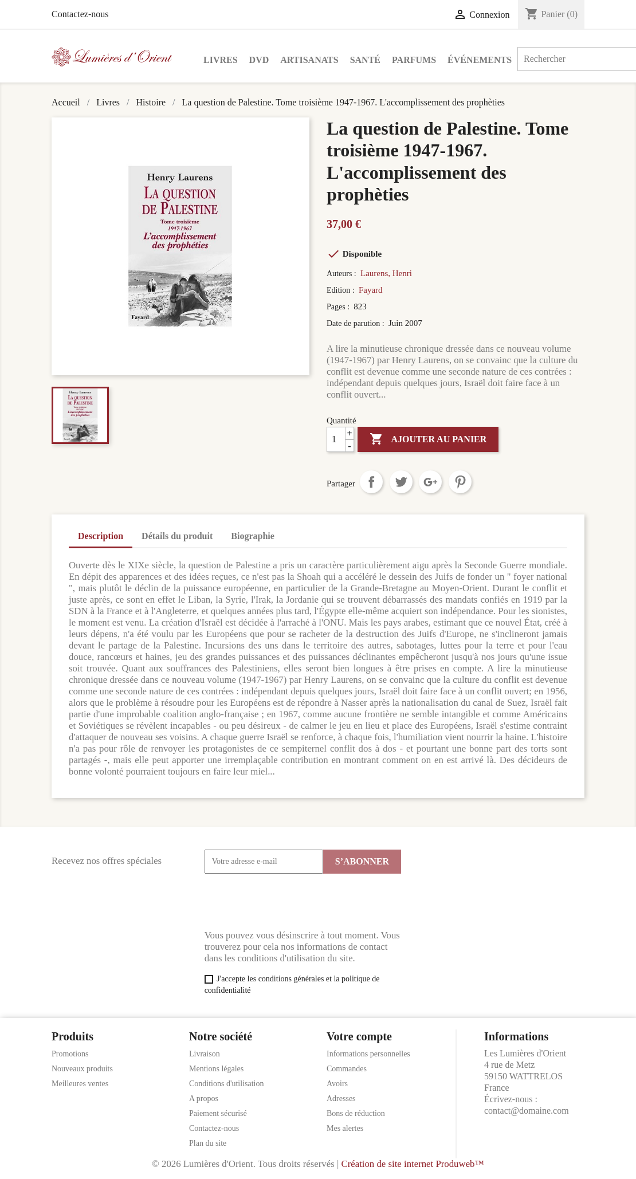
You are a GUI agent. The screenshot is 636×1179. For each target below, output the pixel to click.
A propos (203, 1098)
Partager (371, 481)
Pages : (339, 306)
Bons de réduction (356, 1113)
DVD (259, 60)
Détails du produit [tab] (177, 536)
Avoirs (337, 1083)
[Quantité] (340, 439)
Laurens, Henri (386, 273)
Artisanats (309, 60)
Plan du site (207, 1143)
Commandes (347, 1068)
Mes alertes (345, 1128)
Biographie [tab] (252, 536)
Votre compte (359, 1036)
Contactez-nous (80, 14)
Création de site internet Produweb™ (412, 1163)
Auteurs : (342, 273)
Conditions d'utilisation (226, 1083)
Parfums (414, 60)
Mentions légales (216, 1068)
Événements (479, 60)
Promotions (70, 1054)
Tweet (401, 481)
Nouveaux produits (82, 1068)
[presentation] (292, 901)
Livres (220, 60)
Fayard (371, 289)
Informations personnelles (368, 1054)
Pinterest (460, 481)
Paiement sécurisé (218, 1113)
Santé (365, 60)
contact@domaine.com (526, 1110)
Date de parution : (356, 323)
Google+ (430, 481)
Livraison (204, 1054)
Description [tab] (100, 536)
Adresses (341, 1098)
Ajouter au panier (428, 439)
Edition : (341, 290)
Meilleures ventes (80, 1083)
